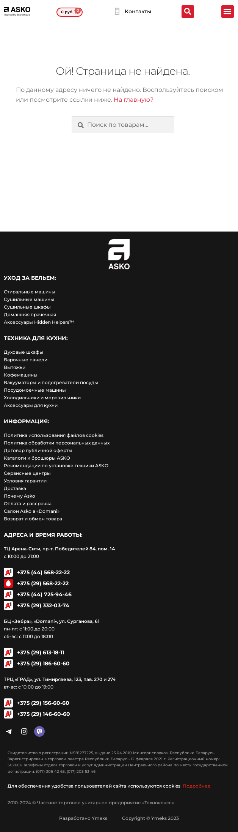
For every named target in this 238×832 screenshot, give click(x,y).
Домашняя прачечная (30, 314)
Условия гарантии (25, 481)
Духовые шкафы (23, 352)
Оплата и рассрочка (28, 503)
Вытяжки (14, 367)
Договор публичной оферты (38, 450)
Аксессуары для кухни (31, 405)
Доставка (15, 488)
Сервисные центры (27, 473)
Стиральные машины (29, 292)
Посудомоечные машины (35, 390)
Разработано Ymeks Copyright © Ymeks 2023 (119, 818)
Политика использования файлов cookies (53, 435)
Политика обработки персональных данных (57, 443)
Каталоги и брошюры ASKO (37, 458)
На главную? (133, 99)
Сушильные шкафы (27, 307)
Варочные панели (25, 359)
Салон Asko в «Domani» (32, 511)
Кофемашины (21, 375)
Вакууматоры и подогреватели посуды (51, 382)
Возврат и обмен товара (33, 519)
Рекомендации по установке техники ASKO (56, 465)
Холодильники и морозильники (42, 397)
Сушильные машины (29, 299)
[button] (227, 11)
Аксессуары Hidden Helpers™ (39, 322)
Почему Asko (19, 496)
